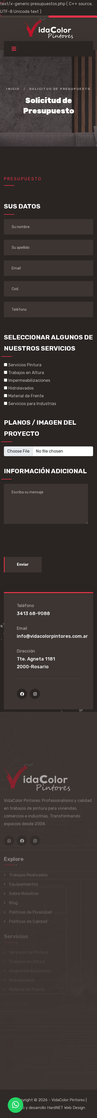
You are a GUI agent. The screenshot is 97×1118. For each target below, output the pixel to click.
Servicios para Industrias (30, 403)
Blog (13, 904)
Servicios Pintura (22, 364)
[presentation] (43, 539)
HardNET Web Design (66, 1107)
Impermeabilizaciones (27, 380)
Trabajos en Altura (24, 372)
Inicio (13, 89)
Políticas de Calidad (28, 923)
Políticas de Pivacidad (30, 913)
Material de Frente (24, 395)
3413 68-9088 (33, 613)
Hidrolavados (19, 388)
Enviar (23, 564)
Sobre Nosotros (24, 895)
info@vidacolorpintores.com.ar (52, 636)
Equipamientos (23, 885)
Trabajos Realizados (28, 876)
